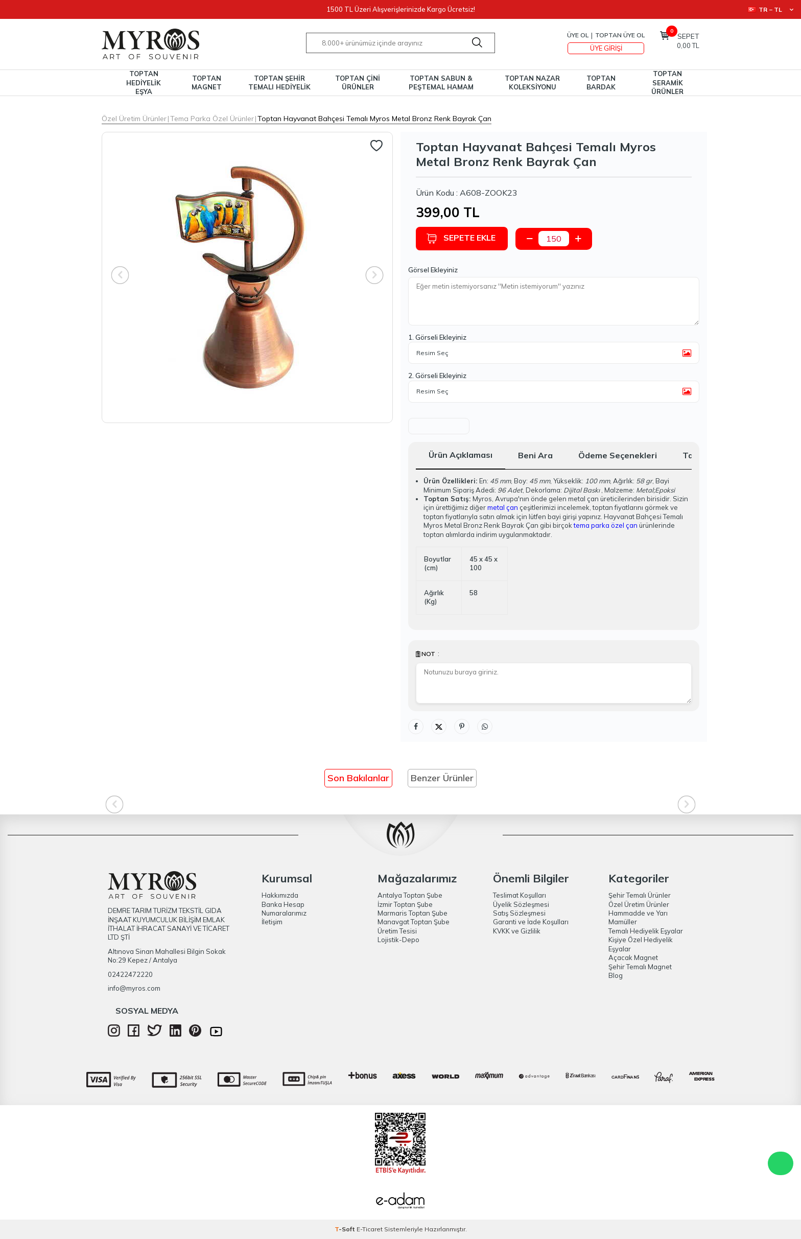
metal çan (502, 507)
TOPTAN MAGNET (207, 82)
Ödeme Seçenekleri (617, 455)
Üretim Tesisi (397, 931)
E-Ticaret (370, 1229)
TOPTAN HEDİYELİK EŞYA (143, 83)
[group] (247, 277)
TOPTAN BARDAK (601, 82)
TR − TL (770, 9)
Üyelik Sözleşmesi (521, 904)
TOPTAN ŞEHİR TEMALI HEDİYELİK (279, 82)
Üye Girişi (606, 48)
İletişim (272, 922)
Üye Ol (577, 35)
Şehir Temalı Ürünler (639, 895)
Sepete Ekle (461, 238)
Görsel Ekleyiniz (433, 270)
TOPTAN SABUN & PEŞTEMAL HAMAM (441, 82)
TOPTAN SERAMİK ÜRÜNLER (667, 83)
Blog (615, 975)
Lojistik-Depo (398, 940)
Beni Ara (535, 455)
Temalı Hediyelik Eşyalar (645, 931)
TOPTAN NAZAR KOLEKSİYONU (532, 82)
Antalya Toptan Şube (410, 895)
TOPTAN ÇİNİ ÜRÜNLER (357, 82)
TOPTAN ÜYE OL (620, 35)
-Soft (346, 1229)
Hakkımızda (280, 895)
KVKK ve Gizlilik (516, 931)
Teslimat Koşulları (519, 895)
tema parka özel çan (606, 525)
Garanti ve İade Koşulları (531, 922)
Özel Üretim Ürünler (134, 118)
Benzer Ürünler (442, 778)
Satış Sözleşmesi (519, 913)
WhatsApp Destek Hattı (780, 1163)
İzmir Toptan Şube (405, 904)
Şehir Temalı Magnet (640, 967)
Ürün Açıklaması (460, 455)
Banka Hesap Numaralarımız (284, 908)
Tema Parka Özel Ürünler (212, 118)
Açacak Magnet (633, 957)
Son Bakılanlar (358, 778)
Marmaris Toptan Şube (412, 913)
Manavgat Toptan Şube (414, 922)
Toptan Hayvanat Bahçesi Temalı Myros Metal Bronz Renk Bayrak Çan (374, 118)
